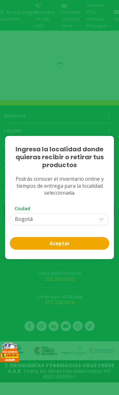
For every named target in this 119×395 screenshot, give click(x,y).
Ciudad (22, 208)
